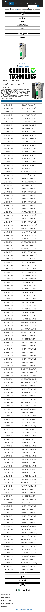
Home (8, 3)
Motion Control (22, 24)
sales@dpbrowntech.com (23, 66)
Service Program (22, 580)
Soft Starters (22, 38)
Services (16, 3)
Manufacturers (21, 3)
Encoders (22, 22)
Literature (22, 584)
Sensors (22, 21)
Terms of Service (26, 609)
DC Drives (22, 36)
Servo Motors (22, 37)
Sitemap (30, 609)
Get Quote (26, 65)
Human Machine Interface (22, 25)
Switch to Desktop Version (33, 3)
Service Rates (22, 579)
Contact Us (22, 573)
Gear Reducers (22, 18)
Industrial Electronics (22, 27)
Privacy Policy (21, 609)
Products (11, 3)
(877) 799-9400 (24, 63)
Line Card (22, 576)
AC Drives (22, 34)
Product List (22, 585)
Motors (22, 17)
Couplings (22, 20)
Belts (22, 28)
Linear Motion (22, 15)
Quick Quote (22, 575)
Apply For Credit (22, 577)
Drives (22, 14)
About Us (26, 3)
